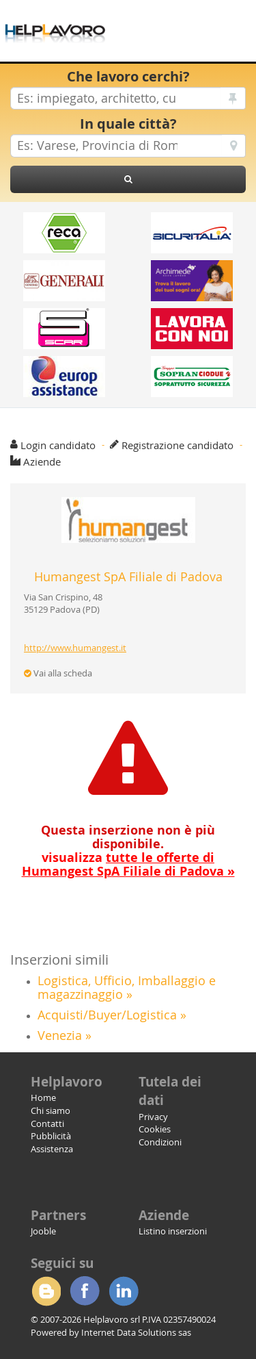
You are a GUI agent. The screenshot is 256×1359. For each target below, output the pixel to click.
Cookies (155, 1129)
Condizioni (160, 1142)
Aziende (42, 461)
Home (43, 1097)
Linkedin (124, 1291)
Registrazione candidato (177, 445)
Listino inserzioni (173, 1231)
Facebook (85, 1291)
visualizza (128, 864)
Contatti (47, 1123)
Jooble (43, 1231)
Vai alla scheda (58, 673)
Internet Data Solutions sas (136, 1332)
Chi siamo (50, 1110)
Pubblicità (51, 1136)
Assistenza (52, 1149)
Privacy (153, 1116)
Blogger (46, 1291)
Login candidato (58, 445)
